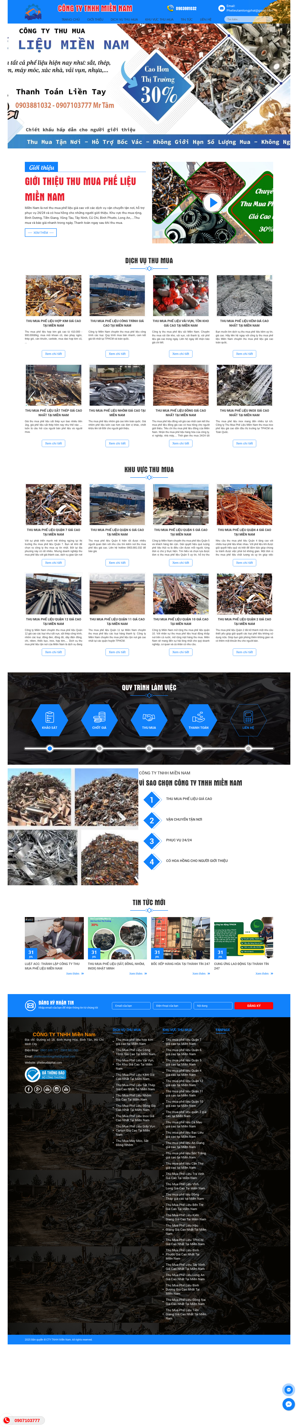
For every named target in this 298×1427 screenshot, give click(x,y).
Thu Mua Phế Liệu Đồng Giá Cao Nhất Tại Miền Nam (136, 1107)
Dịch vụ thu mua (124, 19)
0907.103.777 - (50, 1050)
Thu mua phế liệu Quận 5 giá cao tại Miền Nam (183, 1062)
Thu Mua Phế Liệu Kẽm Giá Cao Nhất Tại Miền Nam (135, 1077)
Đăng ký (254, 1006)
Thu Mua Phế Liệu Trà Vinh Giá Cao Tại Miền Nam (185, 1176)
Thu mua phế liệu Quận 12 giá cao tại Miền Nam (184, 1083)
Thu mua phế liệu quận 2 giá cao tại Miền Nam (186, 1114)
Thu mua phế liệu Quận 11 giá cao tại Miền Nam (184, 1093)
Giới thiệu (95, 19)
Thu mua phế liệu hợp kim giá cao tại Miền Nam (134, 1041)
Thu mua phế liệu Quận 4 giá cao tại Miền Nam (183, 1072)
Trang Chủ (71, 19)
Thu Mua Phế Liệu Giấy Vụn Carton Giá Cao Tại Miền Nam (135, 1130)
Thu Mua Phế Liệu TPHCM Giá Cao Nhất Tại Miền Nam (185, 1242)
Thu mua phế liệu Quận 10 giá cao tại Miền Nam (184, 1103)
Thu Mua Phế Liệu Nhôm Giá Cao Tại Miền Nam (133, 1097)
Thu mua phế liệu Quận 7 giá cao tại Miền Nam (183, 1041)
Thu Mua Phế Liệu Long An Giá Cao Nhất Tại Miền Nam (185, 1277)
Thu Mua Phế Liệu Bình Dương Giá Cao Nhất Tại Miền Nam (183, 1289)
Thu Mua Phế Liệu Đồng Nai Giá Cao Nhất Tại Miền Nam (186, 1302)
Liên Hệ (205, 19)
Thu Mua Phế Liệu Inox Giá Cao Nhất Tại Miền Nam (135, 1118)
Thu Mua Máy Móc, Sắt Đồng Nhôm (132, 1143)
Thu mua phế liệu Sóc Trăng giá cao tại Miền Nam (186, 1155)
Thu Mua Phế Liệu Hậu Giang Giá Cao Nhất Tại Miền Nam (186, 1229)
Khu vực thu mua (159, 19)
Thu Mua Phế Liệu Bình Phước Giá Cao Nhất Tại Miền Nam (182, 1254)
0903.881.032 (69, 1050)
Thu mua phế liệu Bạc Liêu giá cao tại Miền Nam (185, 1134)
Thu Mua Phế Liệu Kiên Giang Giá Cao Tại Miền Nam (186, 1217)
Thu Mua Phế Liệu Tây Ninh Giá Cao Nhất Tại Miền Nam (185, 1266)
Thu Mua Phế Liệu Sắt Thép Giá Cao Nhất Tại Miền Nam (135, 1087)
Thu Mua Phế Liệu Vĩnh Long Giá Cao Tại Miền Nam (185, 1186)
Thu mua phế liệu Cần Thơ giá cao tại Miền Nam (184, 1165)
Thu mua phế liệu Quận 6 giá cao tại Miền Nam (183, 1052)
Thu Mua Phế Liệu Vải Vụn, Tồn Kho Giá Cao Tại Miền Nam (135, 1064)
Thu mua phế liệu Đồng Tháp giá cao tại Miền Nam (185, 1196)
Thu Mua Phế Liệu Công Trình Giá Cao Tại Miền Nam (135, 1052)
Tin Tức (187, 19)
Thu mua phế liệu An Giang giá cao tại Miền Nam (185, 1145)
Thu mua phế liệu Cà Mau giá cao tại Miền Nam (184, 1124)
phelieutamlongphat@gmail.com (54, 1056)
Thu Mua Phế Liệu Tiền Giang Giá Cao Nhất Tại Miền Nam (186, 1314)
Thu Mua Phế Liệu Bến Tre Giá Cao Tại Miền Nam (184, 1207)
